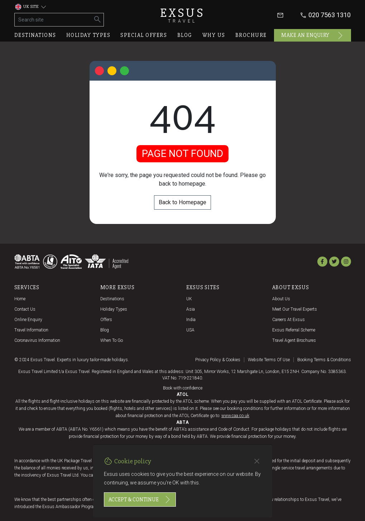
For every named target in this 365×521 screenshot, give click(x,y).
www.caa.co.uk (235, 415)
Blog (184, 35)
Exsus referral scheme (293, 330)
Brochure (251, 35)
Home (19, 298)
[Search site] (53, 19)
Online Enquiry (28, 319)
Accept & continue (140, 499)
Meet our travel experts (294, 309)
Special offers (143, 35)
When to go (111, 340)
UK (189, 298)
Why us (213, 35)
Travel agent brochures (294, 340)
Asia (190, 309)
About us (281, 298)
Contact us (24, 309)
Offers (106, 319)
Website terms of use (269, 359)
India (191, 319)
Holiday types (88, 35)
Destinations (35, 35)
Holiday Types (113, 309)
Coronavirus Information (37, 340)
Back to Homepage (182, 202)
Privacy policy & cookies (217, 359)
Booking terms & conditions (324, 359)
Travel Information (31, 330)
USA (190, 330)
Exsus (182, 15)
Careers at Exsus (288, 319)
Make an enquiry (312, 35)
